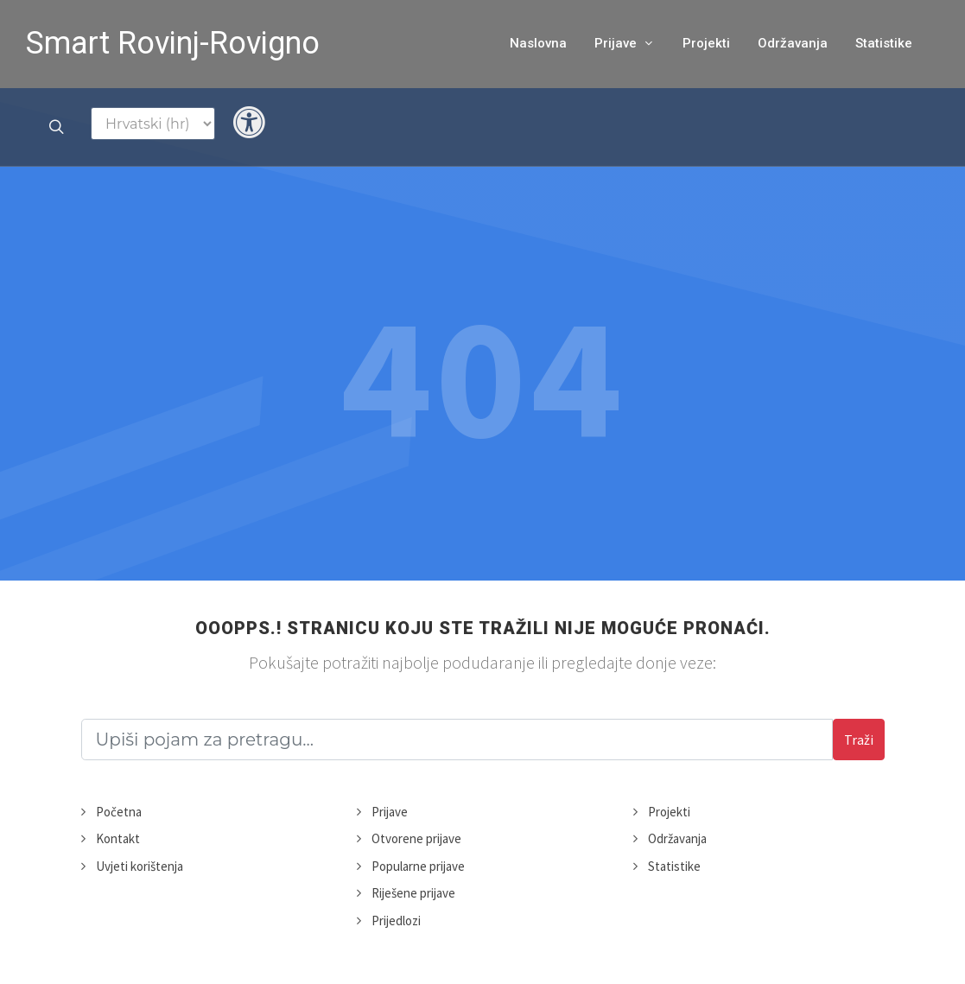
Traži (858, 739)
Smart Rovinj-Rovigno (173, 43)
